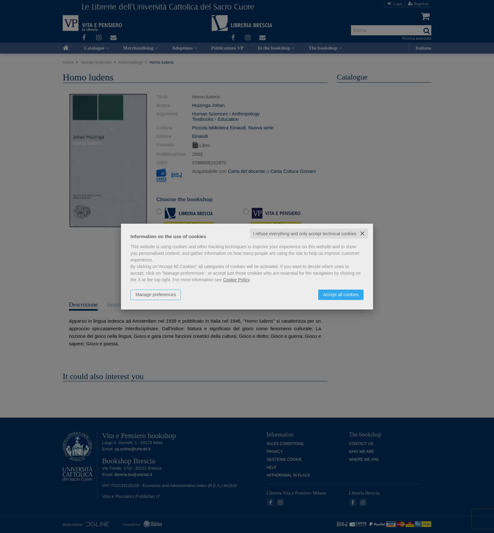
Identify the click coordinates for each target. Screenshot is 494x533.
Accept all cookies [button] (341, 294)
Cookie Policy (236, 279)
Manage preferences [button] (155, 294)
